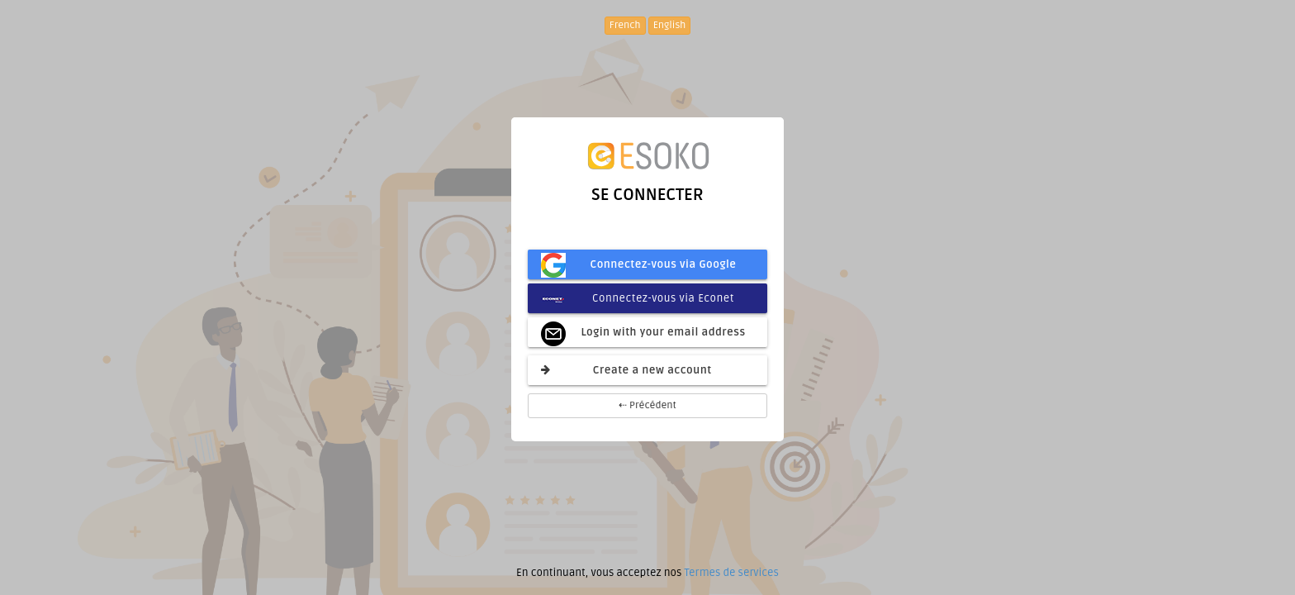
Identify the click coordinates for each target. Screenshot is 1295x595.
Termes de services (731, 572)
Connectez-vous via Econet (637, 298)
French (625, 25)
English (669, 25)
